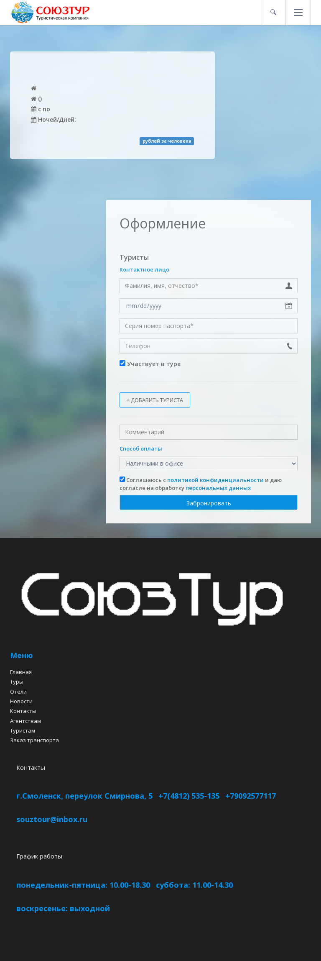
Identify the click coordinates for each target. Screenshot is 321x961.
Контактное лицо (144, 269)
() (36, 99)
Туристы (134, 257)
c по (40, 109)
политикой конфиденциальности (215, 480)
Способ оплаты (141, 448)
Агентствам (25, 721)
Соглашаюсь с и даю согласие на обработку (201, 484)
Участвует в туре (150, 364)
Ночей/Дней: (53, 119)
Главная (21, 672)
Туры (16, 681)
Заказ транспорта (34, 740)
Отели (18, 691)
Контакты (23, 711)
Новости (21, 701)
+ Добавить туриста (155, 400)
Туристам (22, 730)
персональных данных (218, 488)
